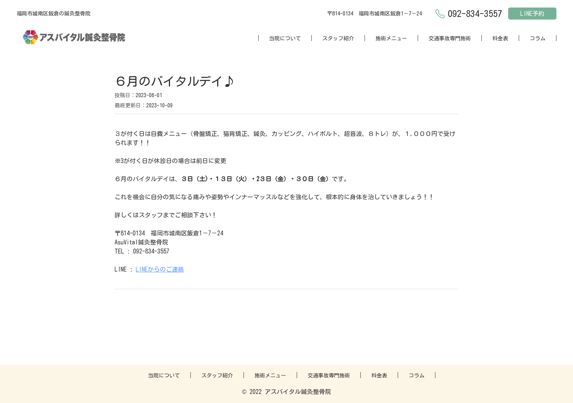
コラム (537, 38)
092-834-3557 (475, 13)
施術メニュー (391, 38)
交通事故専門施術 (450, 38)
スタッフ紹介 (338, 38)
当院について (285, 38)
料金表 (500, 38)
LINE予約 (532, 14)
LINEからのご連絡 (160, 269)
